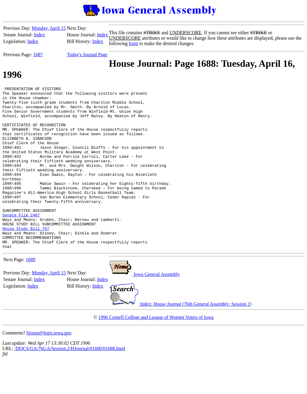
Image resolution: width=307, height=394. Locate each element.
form (133, 43)
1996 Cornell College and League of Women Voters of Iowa (155, 349)
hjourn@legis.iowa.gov (48, 365)
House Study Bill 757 (25, 257)
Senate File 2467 (21, 241)
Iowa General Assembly (144, 306)
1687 (38, 54)
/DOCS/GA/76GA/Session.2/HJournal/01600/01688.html (69, 380)
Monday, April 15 (49, 28)
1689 (30, 292)
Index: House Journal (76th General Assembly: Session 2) (180, 336)
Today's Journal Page (87, 54)
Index (39, 34)
